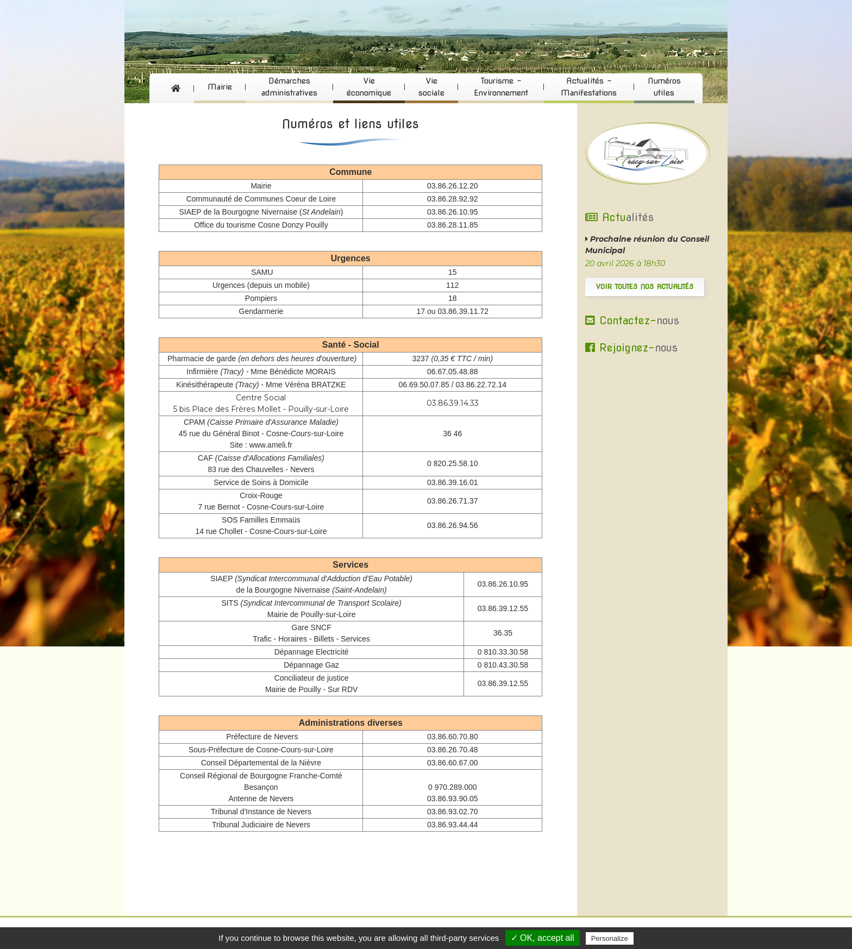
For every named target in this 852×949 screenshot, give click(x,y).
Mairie (220, 87)
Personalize (609, 938)
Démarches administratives (289, 87)
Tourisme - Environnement (501, 87)
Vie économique (369, 87)
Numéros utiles (664, 87)
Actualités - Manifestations (589, 87)
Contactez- (632, 320)
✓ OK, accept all (542, 937)
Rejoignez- (631, 347)
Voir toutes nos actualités (644, 286)
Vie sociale (431, 87)
